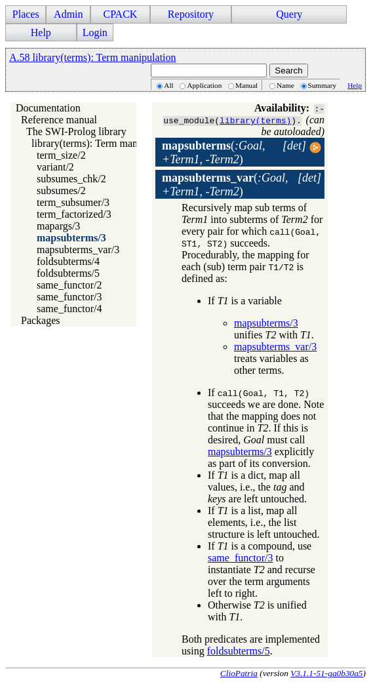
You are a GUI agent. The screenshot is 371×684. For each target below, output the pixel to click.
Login (95, 32)
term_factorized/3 (74, 214)
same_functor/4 (69, 308)
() (213, 152)
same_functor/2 (69, 285)
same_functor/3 (69, 296)
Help (41, 32)
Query (289, 14)
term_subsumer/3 (73, 202)
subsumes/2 (61, 190)
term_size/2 (61, 155)
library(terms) (255, 120)
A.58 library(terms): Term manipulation (92, 57)
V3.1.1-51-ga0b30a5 (326, 673)
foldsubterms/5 (68, 273)
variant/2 (55, 166)
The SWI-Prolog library (76, 131)
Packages (40, 320)
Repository (191, 14)
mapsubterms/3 (71, 237)
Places (25, 14)
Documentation (48, 107)
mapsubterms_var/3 (78, 249)
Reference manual (59, 119)
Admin (68, 14)
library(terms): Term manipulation (103, 143)
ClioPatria (239, 673)
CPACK (120, 14)
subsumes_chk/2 (71, 178)
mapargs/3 (58, 225)
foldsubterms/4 (68, 261)
